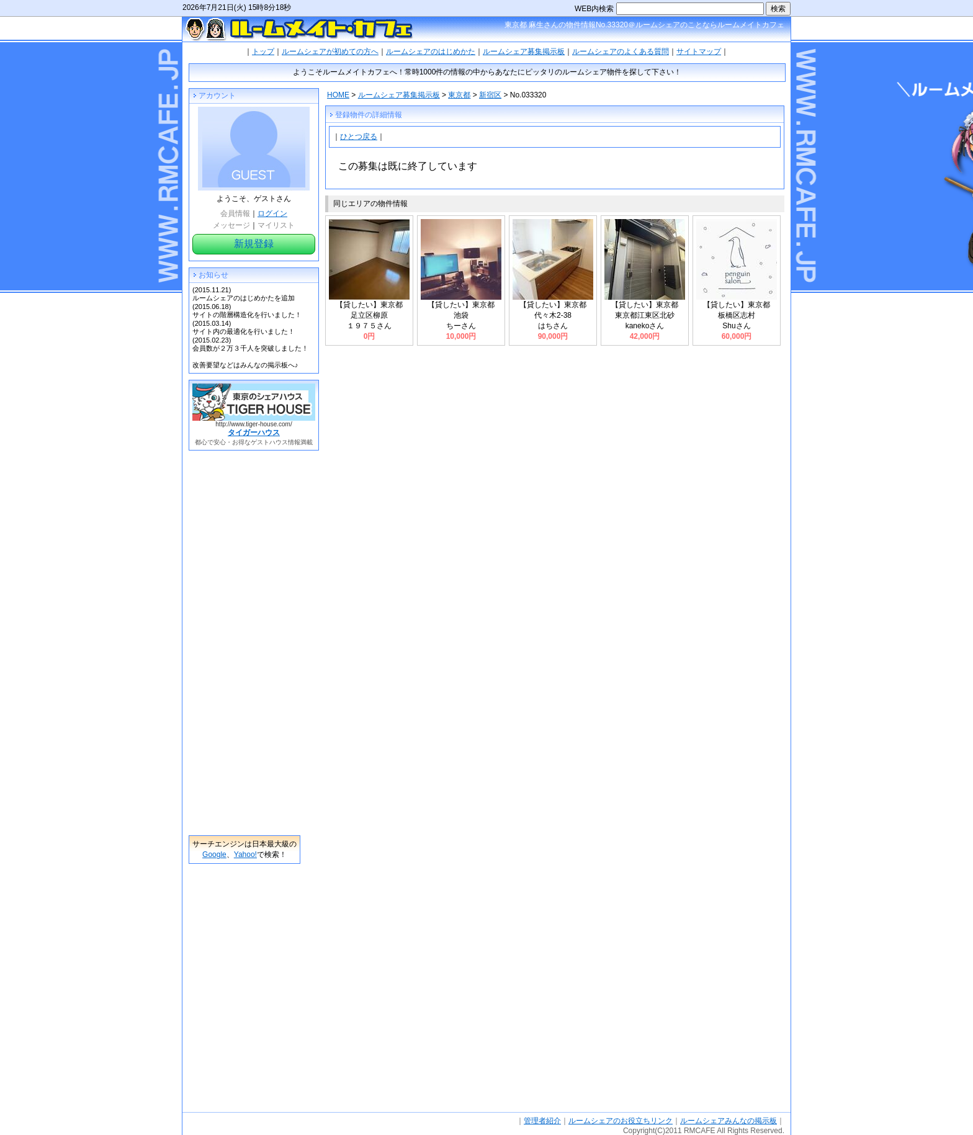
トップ (263, 51)
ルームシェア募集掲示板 (524, 51)
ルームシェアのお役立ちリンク (620, 1120)
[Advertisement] (244, 643)
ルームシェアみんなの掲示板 (728, 1120)
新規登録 (254, 243)
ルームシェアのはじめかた (430, 51)
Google (214, 854)
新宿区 (490, 95)
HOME (338, 95)
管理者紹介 (542, 1120)
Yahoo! (245, 854)
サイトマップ (698, 51)
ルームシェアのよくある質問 (620, 51)
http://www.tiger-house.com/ (253, 424)
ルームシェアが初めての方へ (330, 51)
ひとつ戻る (358, 136)
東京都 (459, 95)
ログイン (272, 213)
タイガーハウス (254, 432)
